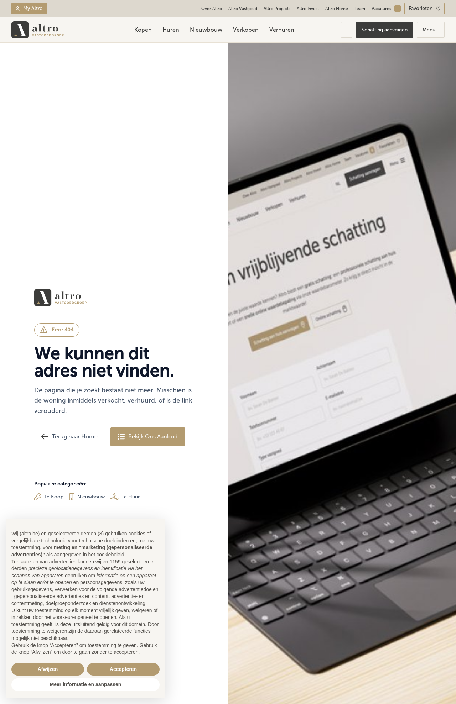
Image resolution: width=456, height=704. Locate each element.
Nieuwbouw (87, 496)
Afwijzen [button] (48, 669)
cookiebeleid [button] (110, 554)
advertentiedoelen (138, 589)
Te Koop (48, 496)
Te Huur (125, 496)
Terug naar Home (69, 436)
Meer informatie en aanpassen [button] (85, 684)
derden (19, 568)
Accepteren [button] (123, 669)
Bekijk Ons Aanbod (148, 436)
